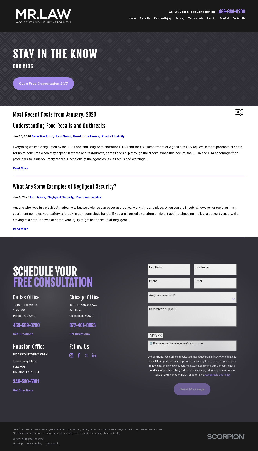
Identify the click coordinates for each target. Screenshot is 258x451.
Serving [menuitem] (179, 18)
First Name (159, 267)
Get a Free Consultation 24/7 (43, 83)
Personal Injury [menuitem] (162, 18)
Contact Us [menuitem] (239, 18)
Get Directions (27, 334)
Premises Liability (88, 197)
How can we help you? (166, 309)
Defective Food (44, 136)
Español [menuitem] (224, 18)
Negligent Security (62, 197)
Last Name (205, 267)
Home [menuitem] (132, 18)
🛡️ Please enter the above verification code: (179, 343)
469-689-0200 (231, 12)
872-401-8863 (88, 325)
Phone (156, 281)
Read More (20, 168)
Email (202, 281)
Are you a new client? (165, 295)
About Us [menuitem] (145, 18)
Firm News (64, 136)
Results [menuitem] (211, 18)
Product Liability (113, 136)
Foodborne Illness (87, 136)
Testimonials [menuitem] (195, 18)
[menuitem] (18, 443)
